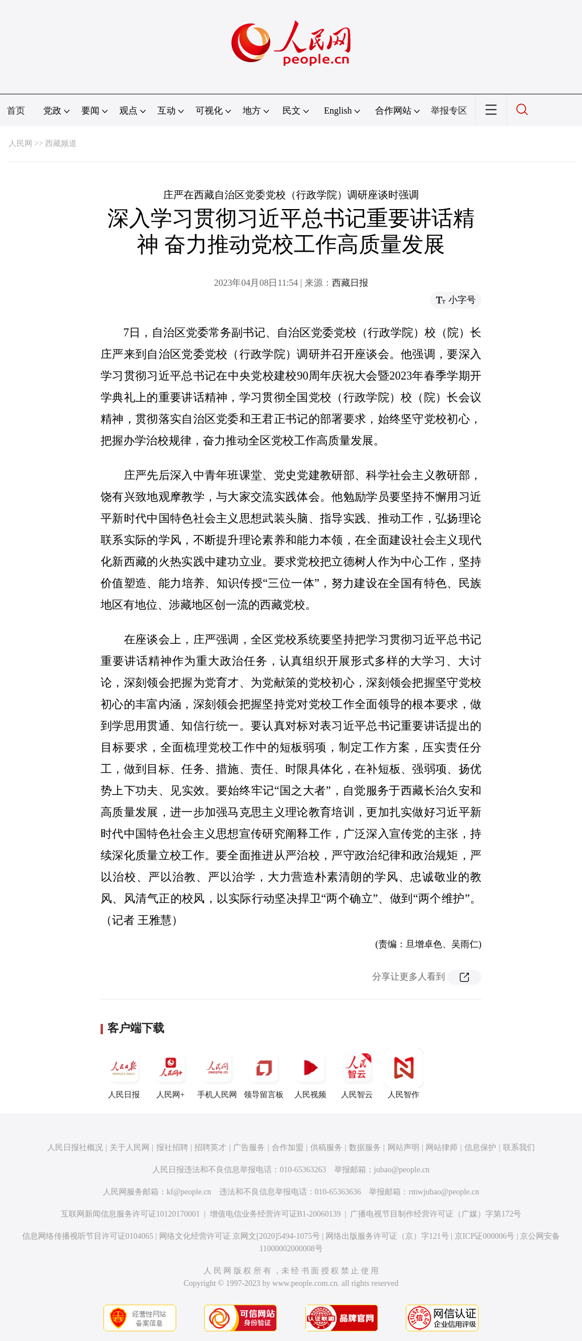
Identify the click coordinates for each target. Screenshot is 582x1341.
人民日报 (124, 1073)
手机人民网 (217, 1073)
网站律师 (442, 1147)
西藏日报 (350, 283)
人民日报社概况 (75, 1147)
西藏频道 (61, 143)
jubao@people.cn (402, 1169)
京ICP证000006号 (485, 1236)
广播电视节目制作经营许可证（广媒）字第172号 (435, 1214)
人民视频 (310, 1073)
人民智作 (403, 1073)
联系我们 (519, 1147)
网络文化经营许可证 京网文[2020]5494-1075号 (240, 1236)
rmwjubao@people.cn (444, 1192)
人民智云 (357, 1073)
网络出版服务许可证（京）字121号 (387, 1236)
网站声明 (403, 1147)
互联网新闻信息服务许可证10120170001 (130, 1214)
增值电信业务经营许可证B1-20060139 (275, 1214)
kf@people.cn (189, 1192)
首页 (16, 110)
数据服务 (365, 1147)
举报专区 (449, 110)
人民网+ (170, 1073)
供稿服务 (326, 1147)
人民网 (20, 143)
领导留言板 (264, 1073)
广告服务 (249, 1147)
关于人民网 (129, 1147)
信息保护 (480, 1147)
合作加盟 (288, 1147)
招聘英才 (210, 1147)
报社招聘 (172, 1147)
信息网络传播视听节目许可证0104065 (87, 1236)
